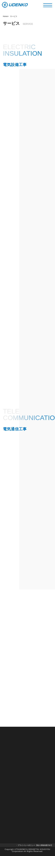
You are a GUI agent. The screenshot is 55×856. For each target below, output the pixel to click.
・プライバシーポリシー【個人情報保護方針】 (34, 845)
